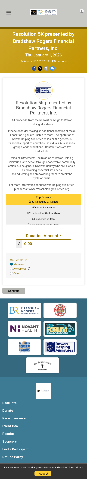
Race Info (9, 403)
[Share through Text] (52, 68)
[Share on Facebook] (34, 68)
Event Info (10, 426)
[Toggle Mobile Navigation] (9, 12)
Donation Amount (43, 236)
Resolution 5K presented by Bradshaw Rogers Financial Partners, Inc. (43, 41)
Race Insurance (14, 418)
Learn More (75, 467)
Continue (13, 290)
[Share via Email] (46, 68)
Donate (7, 410)
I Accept (43, 473)
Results (8, 434)
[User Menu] (82, 11)
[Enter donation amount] (46, 244)
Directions (60, 61)
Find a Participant (15, 449)
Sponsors (9, 441)
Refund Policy (12, 457)
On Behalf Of (18, 260)
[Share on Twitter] (40, 68)
